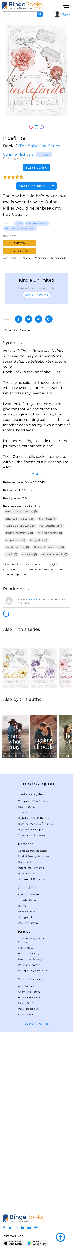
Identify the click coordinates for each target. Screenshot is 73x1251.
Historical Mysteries (29, 823)
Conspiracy (24, 801)
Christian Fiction (27, 900)
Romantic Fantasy (29, 964)
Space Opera (25, 1014)
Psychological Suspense (32, 829)
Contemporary (26, 938)
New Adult (41, 970)
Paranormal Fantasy (30, 959)
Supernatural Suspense (31, 835)
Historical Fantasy (28, 953)
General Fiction (29, 888)
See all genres (36, 1023)
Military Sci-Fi (26, 1003)
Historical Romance (29, 862)
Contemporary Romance (20, 228)
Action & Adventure (29, 894)
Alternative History (29, 991)
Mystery (39, 794)
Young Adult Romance (31, 879)
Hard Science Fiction (30, 997)
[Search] (40, 14)
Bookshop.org (20, 251)
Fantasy (24, 931)
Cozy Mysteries (27, 806)
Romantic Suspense (29, 873)
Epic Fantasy (25, 947)
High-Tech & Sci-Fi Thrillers (33, 818)
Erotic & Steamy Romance (33, 856)
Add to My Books (36, 186)
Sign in (66, 14)
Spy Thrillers (41, 801)
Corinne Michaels (18, 154)
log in (32, 599)
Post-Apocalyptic (28, 1008)
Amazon (19, 243)
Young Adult (25, 917)
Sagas (19, 223)
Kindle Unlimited (36, 295)
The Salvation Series (39, 145)
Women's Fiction (28, 923)
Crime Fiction (26, 812)
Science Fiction (30, 979)
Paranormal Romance (31, 867)
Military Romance (37, 223)
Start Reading (36, 167)
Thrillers (24, 794)
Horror (22, 905)
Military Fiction (26, 911)
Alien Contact (26, 986)
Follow (44, 155)
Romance (25, 844)
